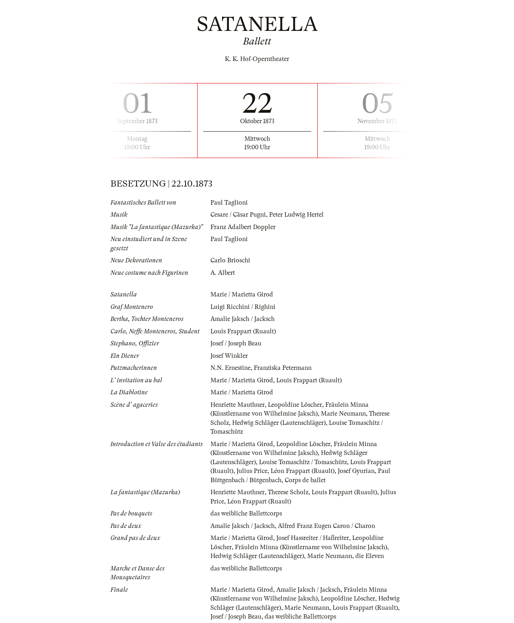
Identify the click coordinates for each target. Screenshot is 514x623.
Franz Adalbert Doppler (242, 227)
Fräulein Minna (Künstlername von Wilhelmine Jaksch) (311, 547)
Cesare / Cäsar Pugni (238, 214)
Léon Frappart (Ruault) (303, 471)
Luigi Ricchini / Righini (243, 306)
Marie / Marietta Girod (241, 294)
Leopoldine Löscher (295, 404)
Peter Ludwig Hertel (296, 214)
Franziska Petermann (283, 367)
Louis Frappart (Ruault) (243, 331)
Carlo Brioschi (230, 260)
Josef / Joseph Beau (235, 343)
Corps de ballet (305, 480)
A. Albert (222, 272)
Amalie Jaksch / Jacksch (242, 319)
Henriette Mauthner (237, 404)
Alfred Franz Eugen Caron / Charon (326, 526)
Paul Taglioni (229, 202)
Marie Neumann (343, 413)
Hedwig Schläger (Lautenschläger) (279, 422)
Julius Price (252, 471)
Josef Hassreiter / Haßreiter (312, 538)
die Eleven (370, 556)
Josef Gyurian (356, 471)
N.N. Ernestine (230, 367)
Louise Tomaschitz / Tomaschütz (303, 462)
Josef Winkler (229, 355)
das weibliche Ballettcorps (246, 513)
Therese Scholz (288, 492)
